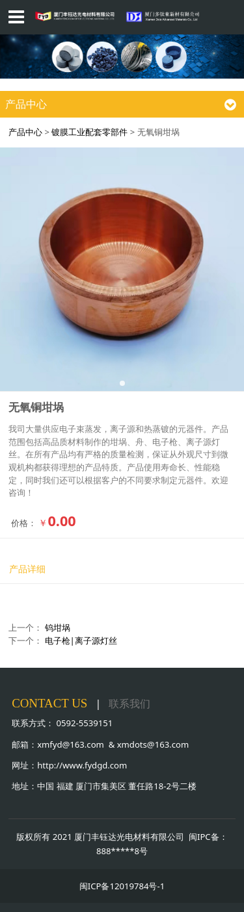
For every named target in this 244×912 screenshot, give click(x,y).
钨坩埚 (57, 627)
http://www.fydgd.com (82, 765)
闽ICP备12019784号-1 (122, 886)
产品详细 (27, 569)
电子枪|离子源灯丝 (81, 640)
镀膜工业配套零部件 (89, 132)
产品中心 (25, 132)
